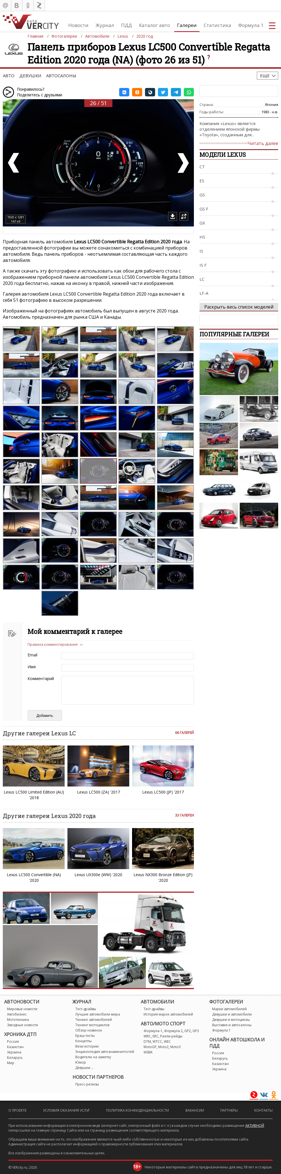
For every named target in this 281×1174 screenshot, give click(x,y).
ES (202, 180)
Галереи (187, 25)
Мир (10, 1062)
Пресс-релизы (87, 1084)
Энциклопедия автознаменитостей (104, 1051)
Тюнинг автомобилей (93, 1019)
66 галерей (184, 732)
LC (202, 279)
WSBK (148, 1052)
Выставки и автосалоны (231, 1025)
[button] (124, 92)
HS (202, 237)
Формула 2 (173, 1030)
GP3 (195, 1030)
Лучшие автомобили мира (97, 1014)
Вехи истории (87, 1046)
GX (202, 223)
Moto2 (163, 1046)
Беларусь (15, 1057)
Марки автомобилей (229, 1009)
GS (202, 195)
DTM (147, 1041)
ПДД (126, 25)
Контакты (263, 1110)
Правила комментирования (53, 644)
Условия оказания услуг (66, 1110)
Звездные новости (22, 1025)
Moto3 (175, 1046)
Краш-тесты (85, 1035)
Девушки (30, 75)
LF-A (204, 293)
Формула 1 (251, 25)
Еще (264, 75)
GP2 (187, 1030)
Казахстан (15, 1046)
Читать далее (263, 143)
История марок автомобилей (168, 1014)
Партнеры (229, 1110)
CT (202, 166)
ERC (155, 1036)
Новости (78, 25)
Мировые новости (22, 1009)
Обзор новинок (88, 1030)
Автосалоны (61, 75)
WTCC (157, 1041)
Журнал (105, 25)
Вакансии (194, 1110)
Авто (8, 75)
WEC (167, 1041)
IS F (203, 265)
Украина (14, 1052)
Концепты (83, 1041)
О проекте (17, 1110)
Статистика (217, 25)
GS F (204, 209)
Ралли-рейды (171, 1036)
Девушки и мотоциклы (231, 1019)
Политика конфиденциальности (137, 1110)
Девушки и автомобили (232, 1014)
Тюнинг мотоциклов (92, 1025)
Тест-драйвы (85, 1009)
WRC (147, 1036)
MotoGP (150, 1046)
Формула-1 (153, 1030)
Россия (13, 1041)
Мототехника (18, 1019)
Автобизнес (17, 1014)
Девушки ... (84, 1067)
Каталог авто (154, 25)
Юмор (80, 1062)
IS (201, 251)
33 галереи (184, 815)
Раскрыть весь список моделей (238, 307)
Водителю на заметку (93, 1057)
